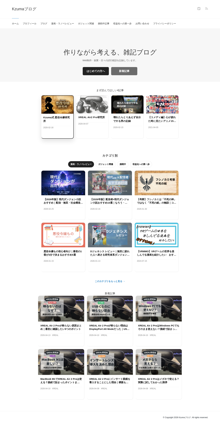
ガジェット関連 (86, 23)
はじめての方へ (96, 71)
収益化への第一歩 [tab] (141, 164)
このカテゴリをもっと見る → (110, 281)
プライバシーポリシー (164, 23)
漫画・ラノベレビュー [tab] (81, 164)
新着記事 (124, 71)
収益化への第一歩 (122, 23)
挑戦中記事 (103, 23)
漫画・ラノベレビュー (62, 23)
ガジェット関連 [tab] (105, 164)
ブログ (43, 23)
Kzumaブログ (24, 9)
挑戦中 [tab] (123, 164)
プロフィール (29, 23)
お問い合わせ (142, 23)
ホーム (15, 23)
